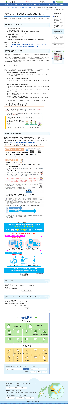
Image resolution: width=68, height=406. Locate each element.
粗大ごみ (33, 373)
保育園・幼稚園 (34, 370)
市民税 (39, 373)
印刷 (47, 9)
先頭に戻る (35, 381)
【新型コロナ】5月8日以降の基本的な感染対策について (58, 31)
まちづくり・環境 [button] (47, 4)
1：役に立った (9, 301)
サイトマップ (20, 386)
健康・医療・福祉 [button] (28, 4)
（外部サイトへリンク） (29, 44)
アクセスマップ (10, 399)
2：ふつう (15, 301)
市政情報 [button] (61, 4)
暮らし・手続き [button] (14, 4)
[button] (27, 2)
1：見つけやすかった (10, 305)
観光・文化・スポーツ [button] (38, 4)
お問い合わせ (30, 399)
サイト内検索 (7, 370)
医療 (15, 7)
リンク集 (8, 386)
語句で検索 (42, 1)
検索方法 (27, 373)
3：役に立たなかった (22, 301)
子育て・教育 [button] (21, 4)
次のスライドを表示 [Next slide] (63, 58)
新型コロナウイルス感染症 (27, 7)
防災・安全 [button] (7, 4)
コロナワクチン (43, 370)
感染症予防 (19, 7)
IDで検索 (41, 2)
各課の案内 (20, 399)
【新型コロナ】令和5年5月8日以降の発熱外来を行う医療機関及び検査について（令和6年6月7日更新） (58, 25)
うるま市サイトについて (11, 385)
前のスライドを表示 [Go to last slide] (52, 58)
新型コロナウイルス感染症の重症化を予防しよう (58, 45)
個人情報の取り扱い (21, 385)
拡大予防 (34, 7)
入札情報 (44, 373)
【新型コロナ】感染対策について (58, 41)
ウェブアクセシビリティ (31, 385)
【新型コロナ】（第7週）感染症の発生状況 (58, 20)
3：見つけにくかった (25, 305)
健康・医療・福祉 (10, 7)
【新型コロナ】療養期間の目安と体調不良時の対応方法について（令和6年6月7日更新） (58, 36)
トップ (5, 7)
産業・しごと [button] (55, 4)
